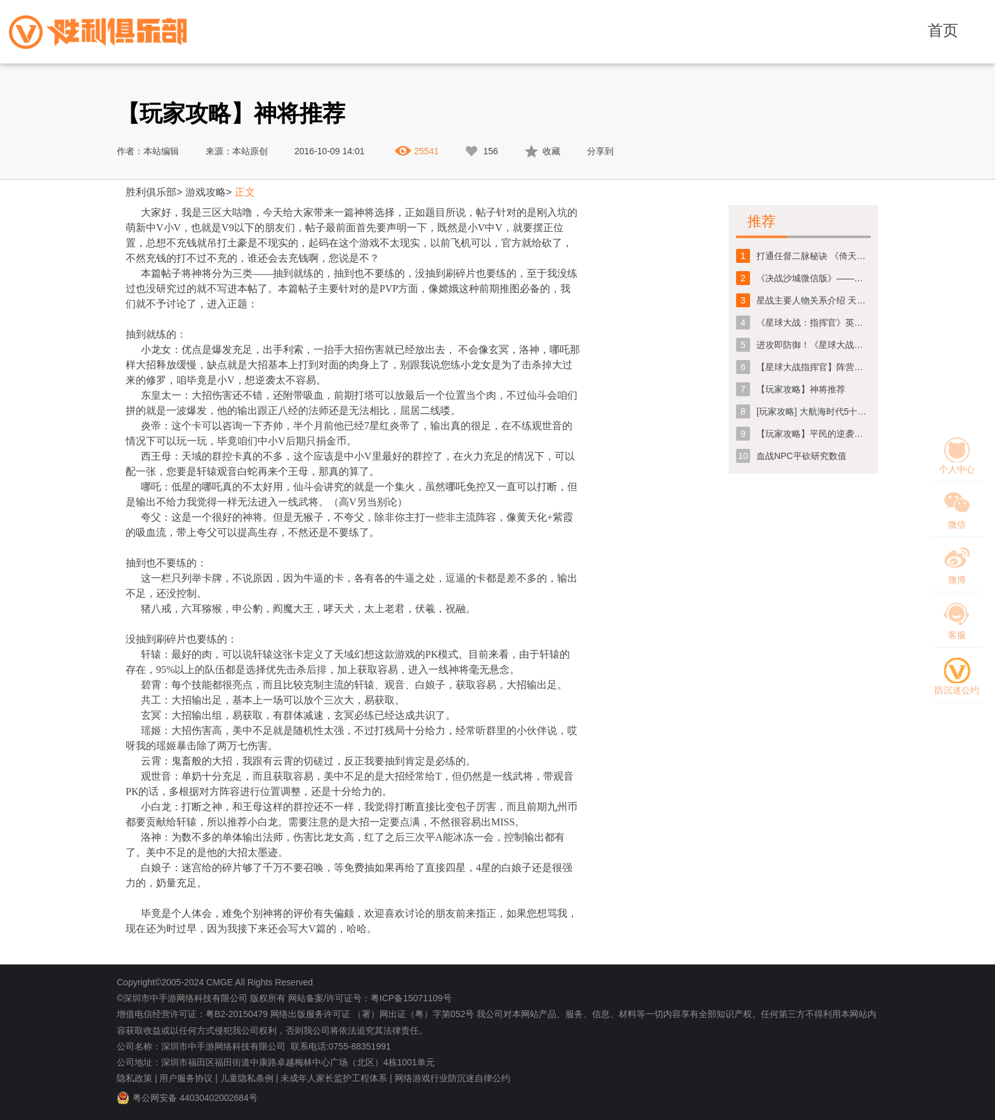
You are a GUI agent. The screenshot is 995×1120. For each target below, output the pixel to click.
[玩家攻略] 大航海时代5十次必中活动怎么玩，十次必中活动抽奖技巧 (813, 411)
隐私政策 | (137, 1078)
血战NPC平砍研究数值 (801, 456)
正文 (245, 192)
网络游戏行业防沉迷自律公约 (452, 1078)
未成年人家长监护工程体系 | (336, 1078)
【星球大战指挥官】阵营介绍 (813, 367)
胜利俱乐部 (151, 192)
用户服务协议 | (188, 1078)
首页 (943, 30)
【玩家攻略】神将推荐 (800, 389)
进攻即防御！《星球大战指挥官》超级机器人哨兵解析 (813, 345)
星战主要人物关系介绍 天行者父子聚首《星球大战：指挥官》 (813, 300)
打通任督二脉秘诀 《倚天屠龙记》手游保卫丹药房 (813, 256)
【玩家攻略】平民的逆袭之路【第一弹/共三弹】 (813, 434)
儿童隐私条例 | (249, 1078)
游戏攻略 (205, 192)
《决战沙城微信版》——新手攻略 (813, 278)
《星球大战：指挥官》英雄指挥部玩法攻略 (813, 322)
